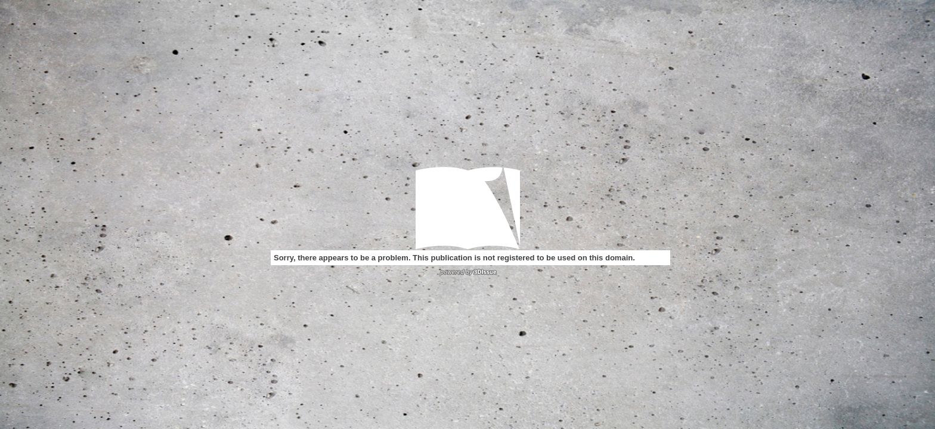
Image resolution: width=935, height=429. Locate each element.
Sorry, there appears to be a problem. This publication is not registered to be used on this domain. (454, 257)
